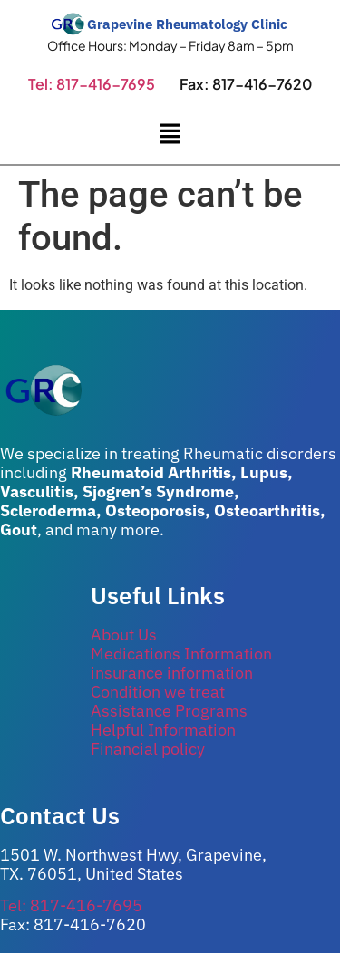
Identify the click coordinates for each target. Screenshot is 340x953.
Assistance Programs (169, 710)
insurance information (172, 672)
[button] (169, 135)
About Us (124, 634)
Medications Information (181, 653)
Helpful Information (163, 729)
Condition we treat (158, 691)
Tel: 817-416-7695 (91, 83)
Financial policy (148, 748)
